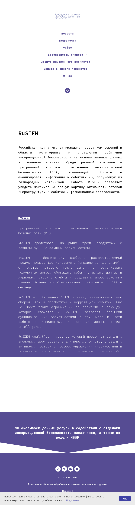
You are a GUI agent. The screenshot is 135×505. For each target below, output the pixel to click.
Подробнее (72, 500)
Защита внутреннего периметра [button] (66, 61)
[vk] (58, 469)
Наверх (67, 491)
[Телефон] (67, 90)
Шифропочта (67, 40)
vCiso (67, 47)
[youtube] (77, 469)
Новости (67, 33)
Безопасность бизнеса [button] (66, 54)
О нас (67, 75)
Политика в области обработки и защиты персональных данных (67, 484)
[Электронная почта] (70, 469)
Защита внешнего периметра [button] (66, 68)
